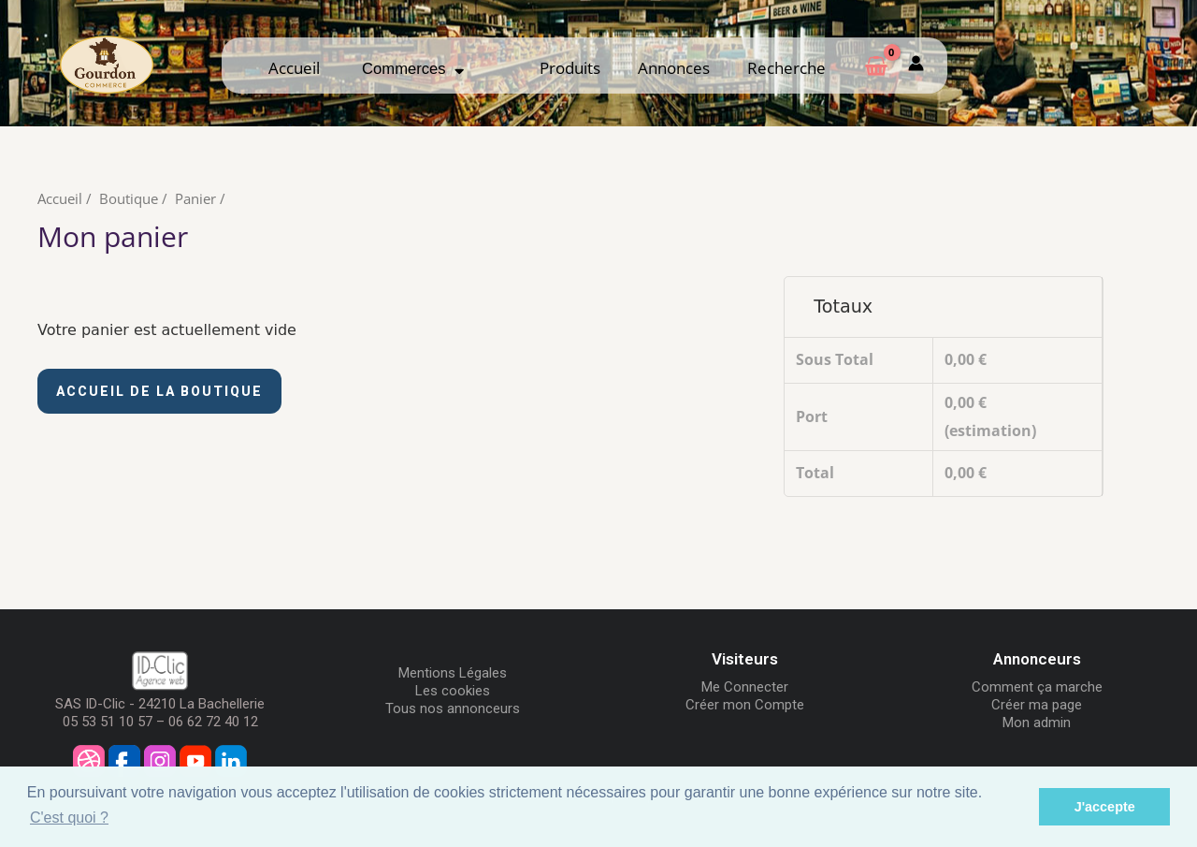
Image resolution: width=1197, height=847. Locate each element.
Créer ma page (1036, 704)
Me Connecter (744, 687)
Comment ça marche (1037, 687)
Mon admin (1036, 722)
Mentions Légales (452, 672)
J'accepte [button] (1104, 806)
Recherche (786, 68)
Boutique (128, 198)
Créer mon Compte (744, 704)
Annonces (674, 68)
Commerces (413, 69)
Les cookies (452, 690)
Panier (195, 198)
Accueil (294, 68)
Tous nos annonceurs (452, 708)
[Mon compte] (916, 65)
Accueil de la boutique (159, 391)
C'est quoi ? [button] (69, 817)
